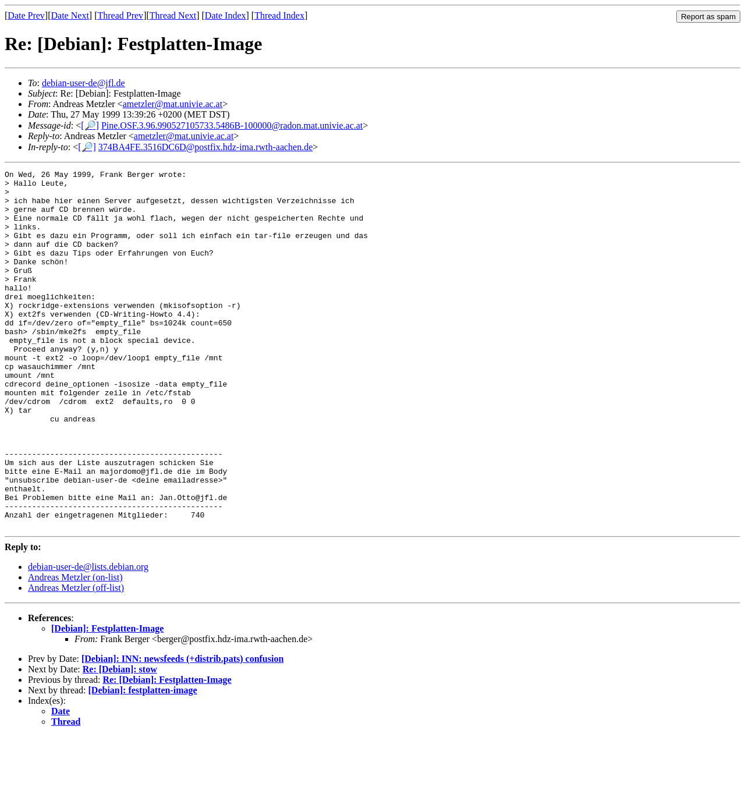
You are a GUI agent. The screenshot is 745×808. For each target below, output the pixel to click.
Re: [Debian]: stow (120, 741)
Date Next (70, 15)
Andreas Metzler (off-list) (76, 659)
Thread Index (279, 15)
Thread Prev (120, 15)
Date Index (225, 15)
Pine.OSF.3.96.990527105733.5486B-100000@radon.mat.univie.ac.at (232, 125)
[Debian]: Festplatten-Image (107, 700)
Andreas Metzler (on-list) (75, 649)
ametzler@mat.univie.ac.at (173, 104)
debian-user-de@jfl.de (83, 83)
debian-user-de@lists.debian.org (88, 638)
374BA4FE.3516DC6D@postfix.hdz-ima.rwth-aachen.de (205, 147)
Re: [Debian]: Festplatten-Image (166, 751)
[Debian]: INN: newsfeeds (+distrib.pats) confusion (182, 730)
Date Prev (26, 15)
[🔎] (90, 125)
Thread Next (173, 15)
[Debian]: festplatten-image (142, 762)
